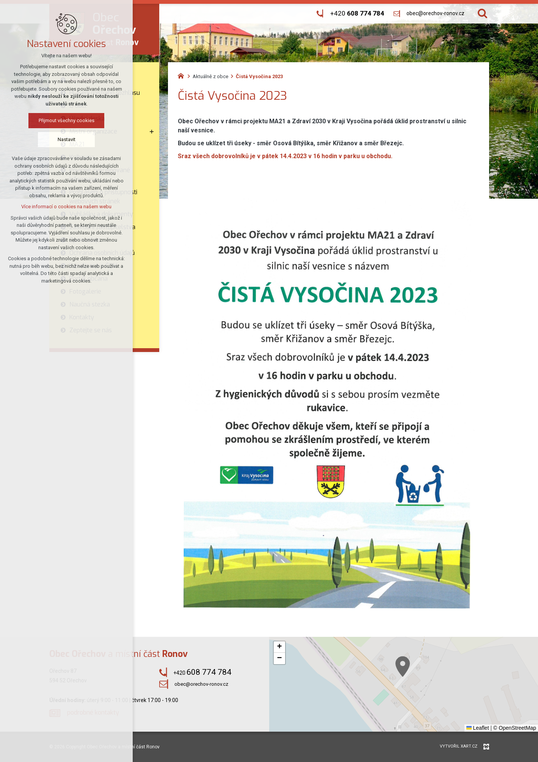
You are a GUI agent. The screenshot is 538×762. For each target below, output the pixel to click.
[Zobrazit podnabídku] (151, 131)
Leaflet (477, 728)
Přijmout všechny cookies (49, 120)
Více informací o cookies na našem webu (48, 206)
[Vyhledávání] (482, 13)
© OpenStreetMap (514, 728)
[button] (427, 683)
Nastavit (49, 139)
